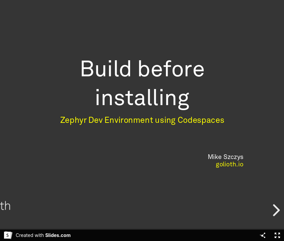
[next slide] (275, 210)
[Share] (262, 235)
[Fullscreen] (277, 235)
